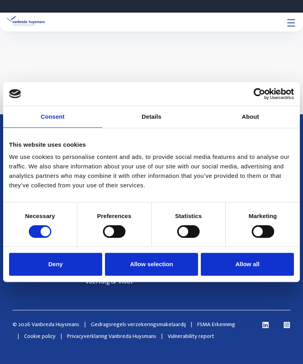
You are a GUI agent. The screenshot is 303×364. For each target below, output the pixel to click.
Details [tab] (151, 116)
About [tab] (250, 116)
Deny (55, 264)
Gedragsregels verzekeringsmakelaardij (138, 324)
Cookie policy (40, 336)
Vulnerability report (191, 336)
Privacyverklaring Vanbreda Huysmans (111, 336)
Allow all (248, 264)
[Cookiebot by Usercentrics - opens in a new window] (259, 94)
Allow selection (151, 264)
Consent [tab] (53, 116)
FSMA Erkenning (216, 324)
